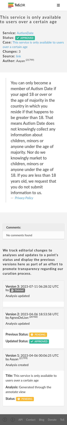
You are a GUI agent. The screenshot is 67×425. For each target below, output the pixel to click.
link (18, 56)
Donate (52, 419)
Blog (41, 419)
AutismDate (25, 33)
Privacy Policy (24, 198)
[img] (5, 419)
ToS (62, 419)
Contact (30, 419)
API (20, 419)
